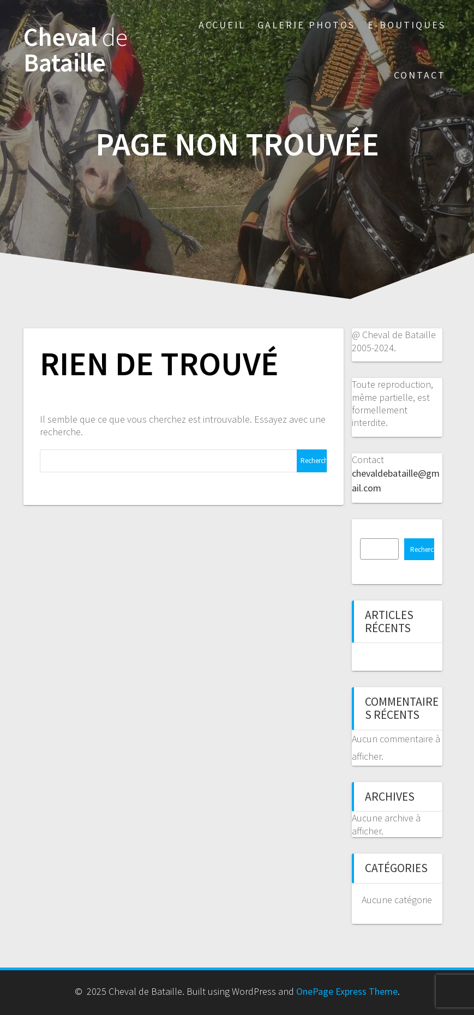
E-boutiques (407, 25)
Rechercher (422, 549)
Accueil (222, 25)
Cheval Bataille (75, 50)
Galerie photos (306, 25)
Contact (420, 75)
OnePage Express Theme (347, 991)
